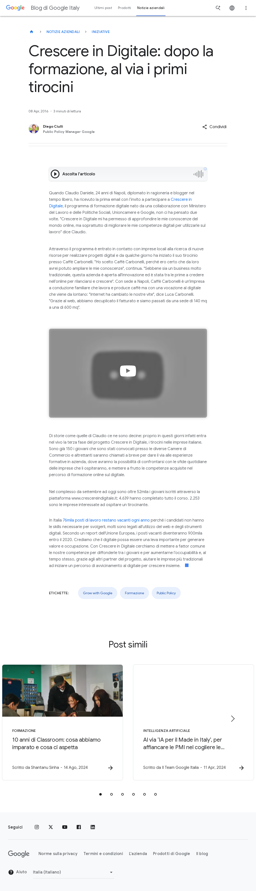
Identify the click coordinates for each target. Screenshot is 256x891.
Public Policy (166, 593)
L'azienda (138, 853)
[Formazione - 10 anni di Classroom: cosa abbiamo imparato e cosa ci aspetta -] (62, 722)
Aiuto (17, 872)
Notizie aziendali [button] (150, 8)
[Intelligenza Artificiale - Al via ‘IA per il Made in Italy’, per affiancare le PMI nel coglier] (193, 722)
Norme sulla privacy (58, 853)
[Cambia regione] (73, 872)
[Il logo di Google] (19, 854)
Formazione (134, 593)
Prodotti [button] (124, 8)
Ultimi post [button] (103, 8)
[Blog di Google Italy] (32, 32)
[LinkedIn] (93, 827)
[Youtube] (65, 827)
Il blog (202, 853)
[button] (214, 126)
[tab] (100, 794)
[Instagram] (37, 827)
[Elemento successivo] (232, 718)
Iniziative (101, 31)
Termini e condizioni (103, 853)
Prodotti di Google (171, 853)
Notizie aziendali (63, 31)
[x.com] (51, 827)
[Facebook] (79, 827)
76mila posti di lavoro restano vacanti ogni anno (106, 520)
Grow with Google (97, 593)
